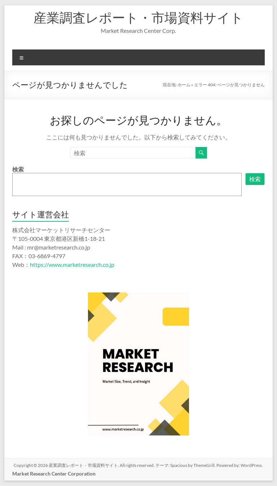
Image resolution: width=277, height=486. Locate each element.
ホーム (183, 84)
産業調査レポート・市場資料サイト (138, 17)
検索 (18, 169)
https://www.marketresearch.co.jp (72, 264)
